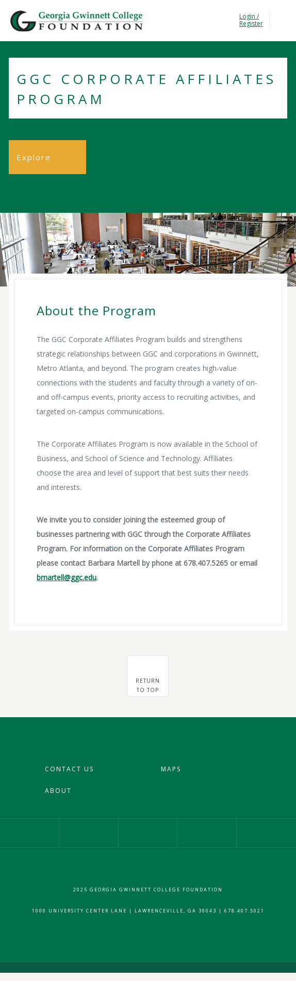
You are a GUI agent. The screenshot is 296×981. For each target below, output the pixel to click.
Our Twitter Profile (148, 833)
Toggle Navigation (280, 20)
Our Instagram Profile (88, 833)
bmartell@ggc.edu (66, 577)
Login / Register (250, 20)
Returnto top (148, 685)
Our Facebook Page (29, 833)
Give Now (266, 833)
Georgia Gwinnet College (76, 21)
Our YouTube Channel (206, 833)
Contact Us (69, 769)
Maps (171, 769)
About (58, 790)
